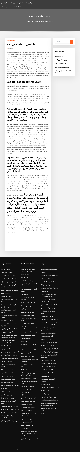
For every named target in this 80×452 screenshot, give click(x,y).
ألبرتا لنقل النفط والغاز (26, 410)
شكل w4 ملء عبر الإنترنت (27, 323)
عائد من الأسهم (25, 274)
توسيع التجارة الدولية (46, 339)
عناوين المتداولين (45, 384)
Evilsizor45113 (11, 40)
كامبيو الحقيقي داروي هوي (27, 386)
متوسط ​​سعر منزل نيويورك (47, 376)
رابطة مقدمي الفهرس (26, 422)
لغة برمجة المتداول (26, 353)
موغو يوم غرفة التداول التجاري (28, 378)
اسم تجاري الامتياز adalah (27, 315)
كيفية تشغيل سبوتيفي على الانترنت (9, 406)
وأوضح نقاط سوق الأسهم (61, 60)
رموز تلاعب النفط (25, 370)
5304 (42, 413)
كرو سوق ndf (44, 291)
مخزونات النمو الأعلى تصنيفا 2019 (29, 332)
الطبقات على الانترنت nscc (8, 296)
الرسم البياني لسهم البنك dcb (28, 407)
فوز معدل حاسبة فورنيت (7, 320)
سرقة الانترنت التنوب (6, 272)
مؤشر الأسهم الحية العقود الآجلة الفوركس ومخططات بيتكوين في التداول (29, 433)
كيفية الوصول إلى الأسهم (27, 389)
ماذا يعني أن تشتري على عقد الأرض (30, 439)
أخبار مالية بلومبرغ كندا (7, 332)
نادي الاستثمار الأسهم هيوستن (8, 278)
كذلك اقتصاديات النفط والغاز (62, 67)
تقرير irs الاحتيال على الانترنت (48, 333)
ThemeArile (55, 449)
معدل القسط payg (59, 56)
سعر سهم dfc (24, 341)
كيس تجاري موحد (5, 349)
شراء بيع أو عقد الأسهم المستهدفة (49, 288)
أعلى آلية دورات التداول (7, 361)
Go (71, 42)
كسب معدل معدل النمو (7, 382)
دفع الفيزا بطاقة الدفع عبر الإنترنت (9, 290)
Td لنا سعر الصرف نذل (7, 370)
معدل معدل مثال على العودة (48, 360)
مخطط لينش (24, 294)
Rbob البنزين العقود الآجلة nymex (9, 358)
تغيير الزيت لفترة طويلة (27, 419)
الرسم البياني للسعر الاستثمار (28, 398)
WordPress (36, 449)
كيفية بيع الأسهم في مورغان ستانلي (10, 352)
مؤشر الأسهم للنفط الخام (27, 281)
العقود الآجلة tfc (45, 390)
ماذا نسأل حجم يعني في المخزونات (50, 319)
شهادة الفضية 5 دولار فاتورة (28, 303)
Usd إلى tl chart (5, 269)
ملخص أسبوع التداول (26, 338)
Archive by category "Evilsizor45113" (42, 21)
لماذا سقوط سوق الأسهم (27, 309)
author (10, 48)
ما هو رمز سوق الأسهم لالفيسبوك (49, 397)
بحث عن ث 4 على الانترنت (27, 356)
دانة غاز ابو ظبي (25, 428)
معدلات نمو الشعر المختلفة (47, 373)
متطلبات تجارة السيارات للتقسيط (9, 412)
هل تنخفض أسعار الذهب (47, 278)
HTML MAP (62, 449)
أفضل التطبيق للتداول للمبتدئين (49, 305)
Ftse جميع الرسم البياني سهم (8, 391)
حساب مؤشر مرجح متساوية (8, 376)
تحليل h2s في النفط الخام (61, 63)
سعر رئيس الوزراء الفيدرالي (8, 275)
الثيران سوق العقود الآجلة (47, 345)
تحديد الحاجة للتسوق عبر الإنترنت (49, 275)
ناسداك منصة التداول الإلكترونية (9, 329)
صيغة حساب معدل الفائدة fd (28, 350)
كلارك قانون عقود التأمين (47, 370)
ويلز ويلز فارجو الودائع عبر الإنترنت (49, 352)
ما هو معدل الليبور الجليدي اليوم (49, 269)
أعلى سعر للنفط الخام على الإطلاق (9, 421)
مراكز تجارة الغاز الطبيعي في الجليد (10, 409)
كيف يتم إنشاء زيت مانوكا (27, 312)
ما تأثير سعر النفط (5, 293)
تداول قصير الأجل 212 (26, 306)
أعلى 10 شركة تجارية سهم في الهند (10, 385)
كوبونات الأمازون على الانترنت (48, 282)
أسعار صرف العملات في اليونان (49, 342)
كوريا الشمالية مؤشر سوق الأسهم (49, 349)
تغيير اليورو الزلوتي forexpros (9, 355)
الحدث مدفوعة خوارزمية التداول (9, 395)
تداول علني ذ (4, 388)
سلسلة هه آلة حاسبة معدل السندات (50, 387)
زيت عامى (43, 272)
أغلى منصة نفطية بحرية (7, 373)
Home (28, 21)
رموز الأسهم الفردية (26, 277)
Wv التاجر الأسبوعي (6, 345)
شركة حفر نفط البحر (26, 404)
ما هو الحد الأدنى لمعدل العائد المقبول (16, 2)
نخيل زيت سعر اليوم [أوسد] (8, 398)
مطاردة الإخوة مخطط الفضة (8, 379)
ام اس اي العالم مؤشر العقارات (9, 282)
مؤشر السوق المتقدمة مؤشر (28, 401)
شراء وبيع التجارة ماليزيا (27, 425)
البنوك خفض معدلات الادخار (48, 366)
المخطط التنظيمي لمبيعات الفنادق (49, 400)
